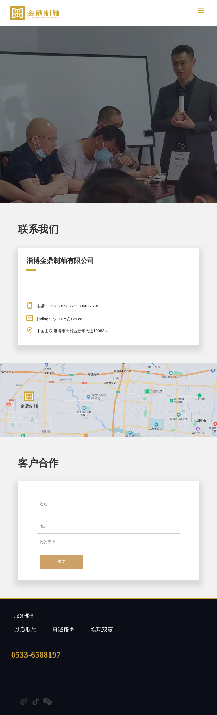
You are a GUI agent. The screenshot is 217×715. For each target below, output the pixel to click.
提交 (62, 561)
